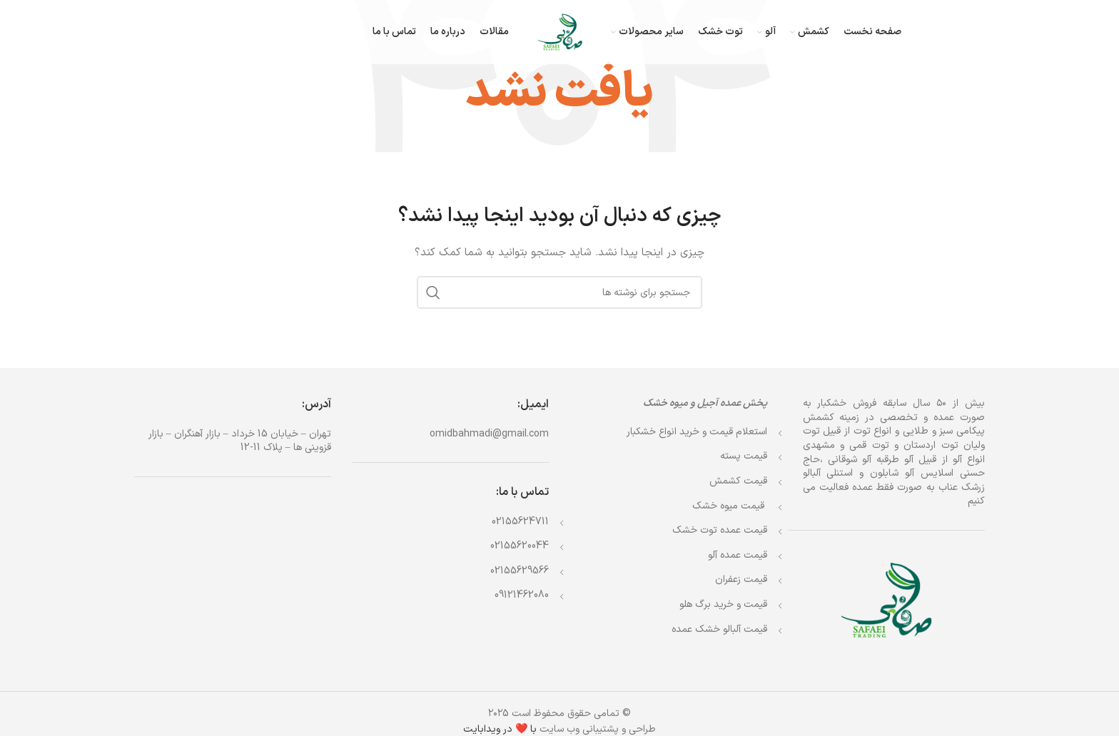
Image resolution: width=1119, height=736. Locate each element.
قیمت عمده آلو (737, 555)
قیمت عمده (719, 530)
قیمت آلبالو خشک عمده (719, 629)
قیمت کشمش (738, 481)
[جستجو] (559, 292)
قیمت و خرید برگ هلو (723, 604)
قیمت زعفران (741, 579)
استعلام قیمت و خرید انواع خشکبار (697, 431)
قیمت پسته (743, 456)
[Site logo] (559, 31)
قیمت (729, 506)
